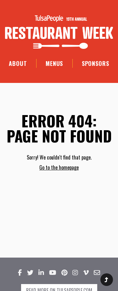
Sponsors (95, 63)
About (18, 63)
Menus (54, 63)
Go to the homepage (59, 167)
